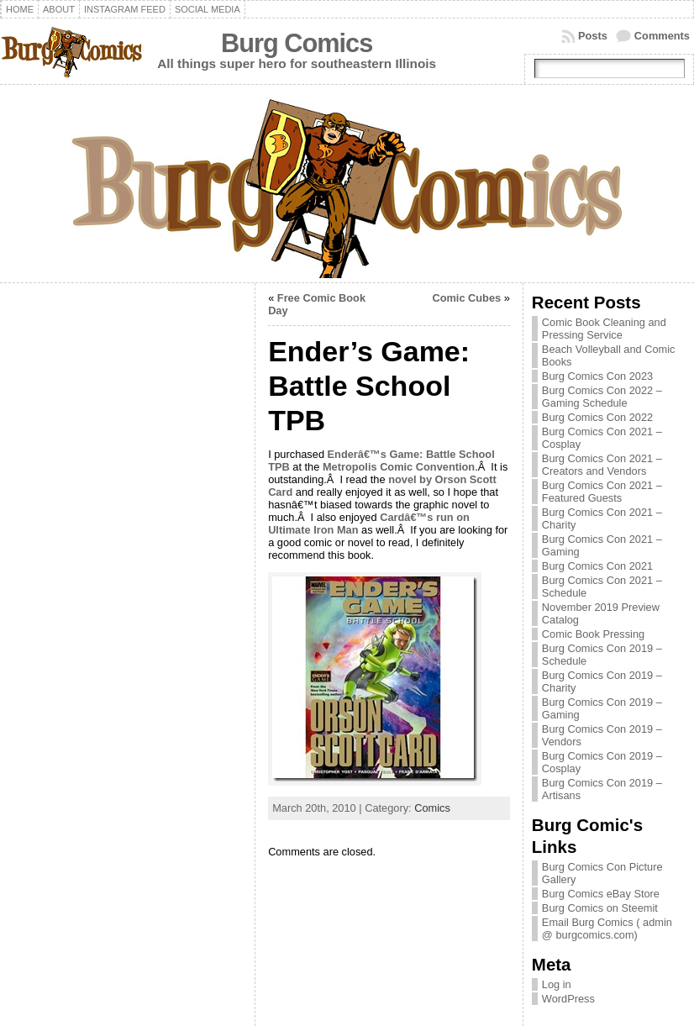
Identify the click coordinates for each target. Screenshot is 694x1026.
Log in (556, 984)
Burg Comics (296, 43)
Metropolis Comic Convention (399, 466)
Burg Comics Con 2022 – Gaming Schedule (602, 396)
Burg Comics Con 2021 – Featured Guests (602, 491)
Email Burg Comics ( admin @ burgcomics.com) (607, 928)
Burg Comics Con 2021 (597, 566)
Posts (592, 35)
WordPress (568, 998)
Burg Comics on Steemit (600, 908)
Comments (662, 35)
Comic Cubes (466, 298)
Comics (432, 808)
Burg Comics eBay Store (601, 893)
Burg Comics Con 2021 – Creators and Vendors (602, 464)
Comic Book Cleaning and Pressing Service (604, 328)
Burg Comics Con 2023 (597, 376)
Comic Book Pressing (593, 634)
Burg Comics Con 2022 (597, 417)
